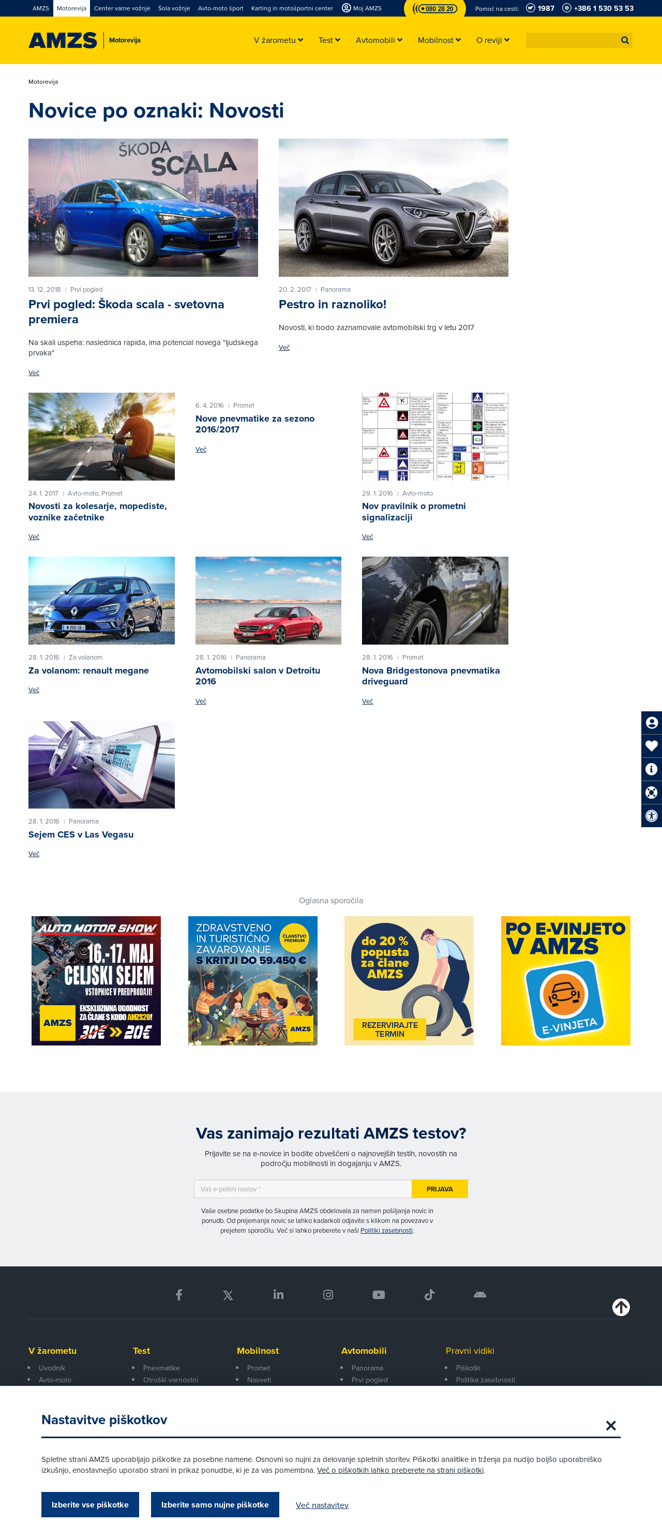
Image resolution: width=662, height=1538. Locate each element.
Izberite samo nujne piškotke (215, 1505)
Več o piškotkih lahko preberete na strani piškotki (400, 1470)
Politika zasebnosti (485, 1380)
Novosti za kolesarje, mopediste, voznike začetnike (97, 511)
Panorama (367, 1368)
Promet (258, 1368)
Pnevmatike (161, 1368)
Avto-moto (55, 1380)
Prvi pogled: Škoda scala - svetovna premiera (126, 311)
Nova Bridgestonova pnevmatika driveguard (431, 676)
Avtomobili (364, 1350)
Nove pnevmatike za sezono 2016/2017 (254, 424)
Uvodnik (52, 1368)
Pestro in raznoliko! (332, 304)
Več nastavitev (322, 1505)
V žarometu (52, 1350)
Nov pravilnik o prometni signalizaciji (414, 511)
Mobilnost (258, 1350)
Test (141, 1350)
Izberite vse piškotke (90, 1505)
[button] (625, 40)
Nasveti (259, 1380)
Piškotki (468, 1368)
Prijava (440, 1189)
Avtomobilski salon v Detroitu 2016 (257, 676)
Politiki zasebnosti (386, 1230)
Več (33, 372)
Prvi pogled (370, 1380)
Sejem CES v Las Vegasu (80, 834)
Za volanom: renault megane (88, 670)
